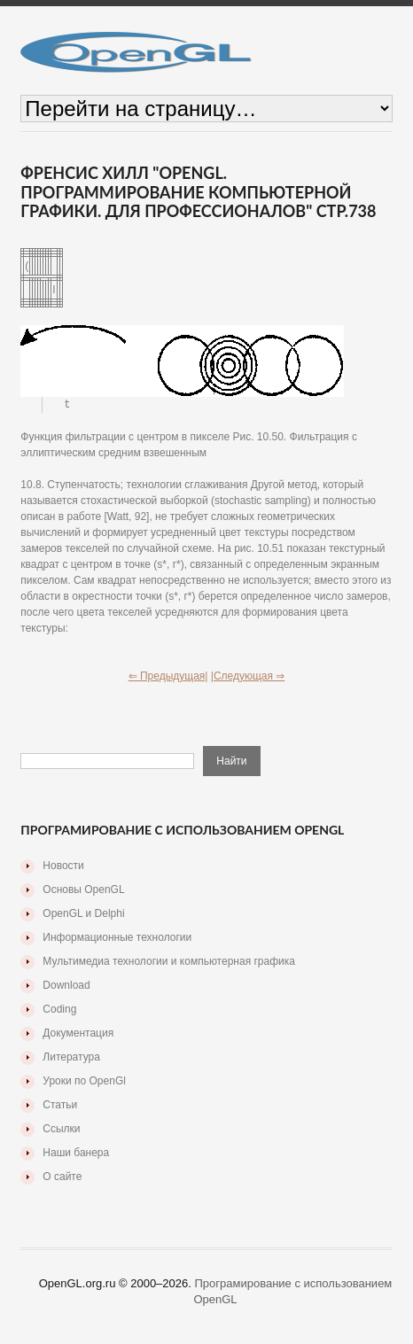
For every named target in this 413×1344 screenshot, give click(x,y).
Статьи (60, 1105)
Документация (78, 1034)
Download (66, 986)
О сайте (62, 1177)
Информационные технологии (117, 938)
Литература (71, 1058)
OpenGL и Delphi (83, 914)
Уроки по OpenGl (84, 1082)
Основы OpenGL (83, 890)
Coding (59, 1010)
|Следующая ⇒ (248, 677)
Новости (63, 866)
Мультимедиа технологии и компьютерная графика (169, 962)
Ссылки (61, 1129)
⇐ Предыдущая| (168, 677)
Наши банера (76, 1153)
